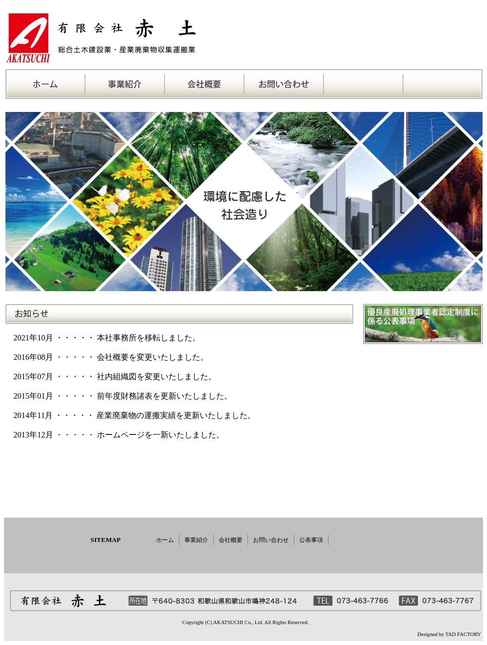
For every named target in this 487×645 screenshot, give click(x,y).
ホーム (165, 540)
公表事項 (311, 540)
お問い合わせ (271, 540)
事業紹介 (196, 540)
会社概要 (231, 540)
